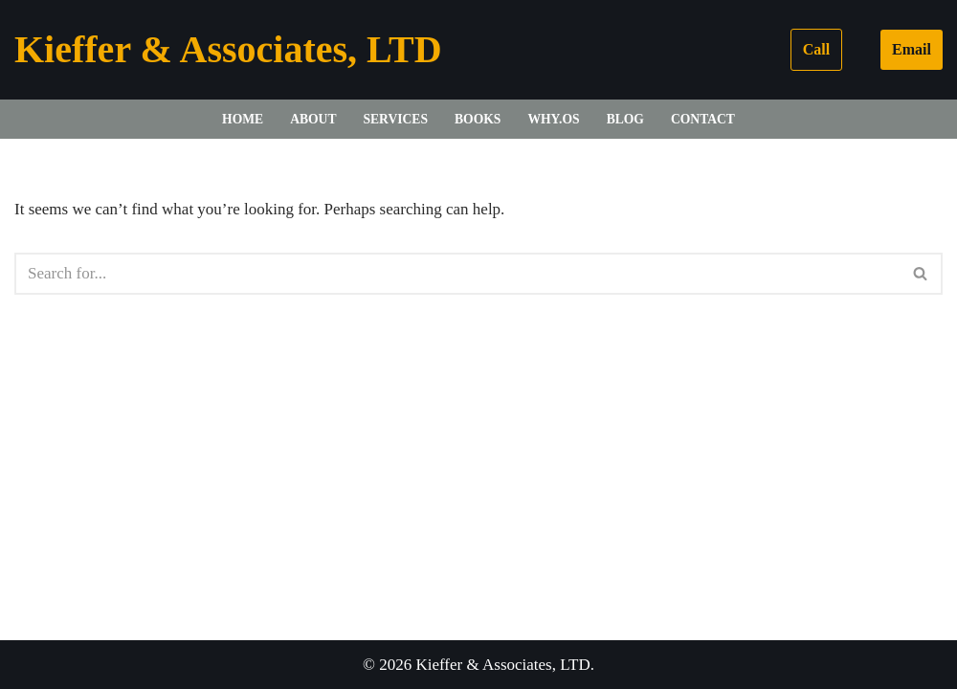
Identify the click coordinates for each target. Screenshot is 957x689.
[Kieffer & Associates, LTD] (228, 49)
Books (478, 119)
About (313, 119)
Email (911, 49)
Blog (625, 119)
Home (242, 119)
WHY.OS (553, 119)
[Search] (457, 274)
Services (395, 119)
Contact (703, 119)
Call (816, 49)
